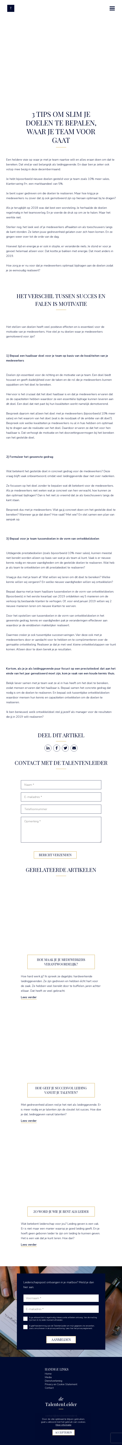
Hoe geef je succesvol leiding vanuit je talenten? (61, 1090)
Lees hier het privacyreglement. (79, 1328)
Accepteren (63, 1432)
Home (48, 1374)
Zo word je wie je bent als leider (61, 1211)
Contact (49, 1388)
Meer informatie (63, 1424)
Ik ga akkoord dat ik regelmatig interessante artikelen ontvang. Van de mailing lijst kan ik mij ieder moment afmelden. (63, 1318)
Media (48, 1377)
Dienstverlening (53, 1381)
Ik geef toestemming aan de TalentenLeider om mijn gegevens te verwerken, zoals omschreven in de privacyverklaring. (62, 1327)
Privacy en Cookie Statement (61, 1384)
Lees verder (29, 997)
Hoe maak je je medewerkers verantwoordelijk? (61, 961)
